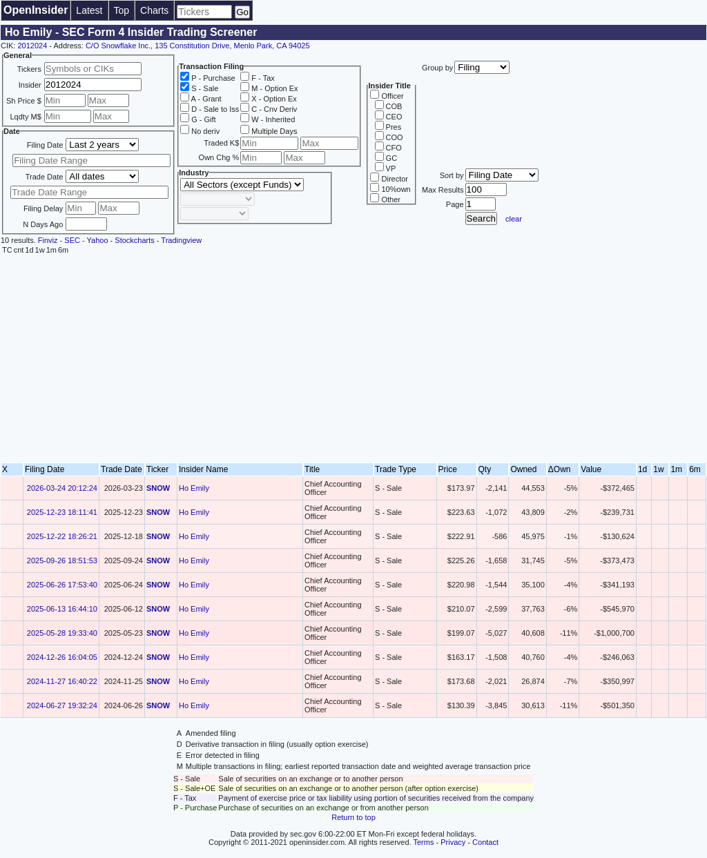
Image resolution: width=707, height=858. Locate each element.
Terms (424, 842)
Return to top (353, 817)
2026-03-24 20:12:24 (62, 488)
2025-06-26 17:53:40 (62, 585)
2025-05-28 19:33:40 (62, 633)
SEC (72, 240)
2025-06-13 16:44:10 (62, 609)
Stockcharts (134, 240)
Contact (485, 842)
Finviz (48, 240)
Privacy (452, 842)
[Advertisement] (353, 359)
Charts (154, 10)
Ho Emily (194, 488)
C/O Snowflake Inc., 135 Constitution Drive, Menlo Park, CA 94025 (198, 45)
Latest (89, 10)
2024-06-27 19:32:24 (62, 705)
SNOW (158, 488)
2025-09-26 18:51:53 (62, 560)
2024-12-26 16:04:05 (62, 657)
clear (513, 219)
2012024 (32, 45)
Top (122, 10)
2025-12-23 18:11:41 (62, 512)
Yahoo (97, 240)
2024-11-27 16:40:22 (62, 681)
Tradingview (181, 240)
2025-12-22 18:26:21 (62, 536)
